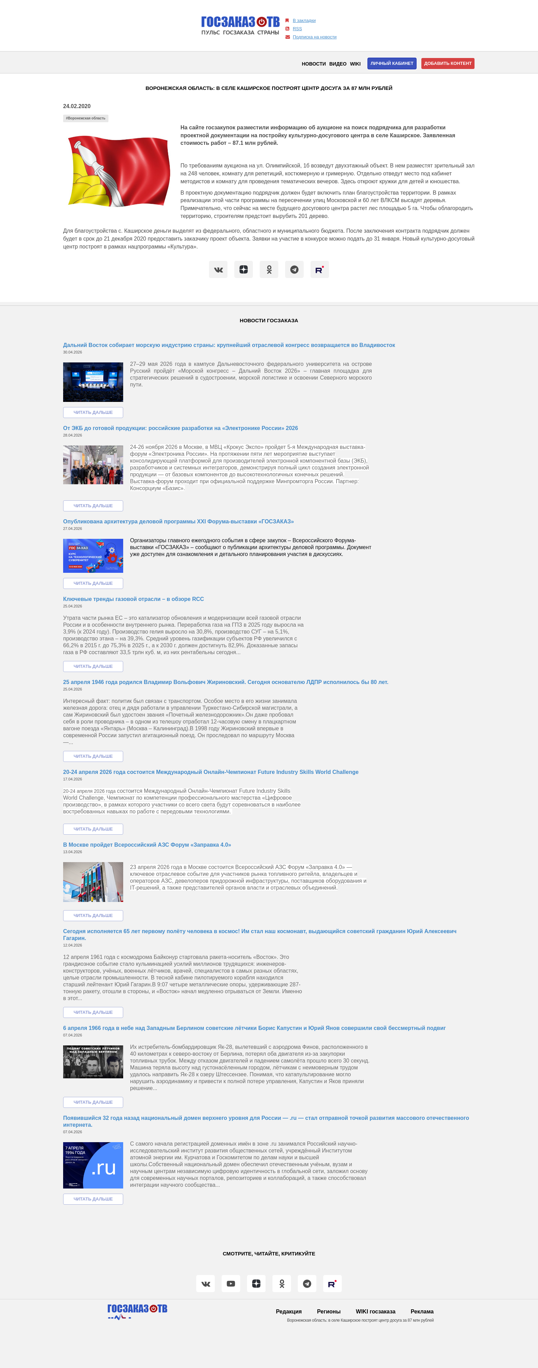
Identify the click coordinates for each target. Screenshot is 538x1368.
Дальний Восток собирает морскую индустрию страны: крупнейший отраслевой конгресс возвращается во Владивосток (229, 345)
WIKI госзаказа (375, 1311)
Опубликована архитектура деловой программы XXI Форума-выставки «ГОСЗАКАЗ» (178, 521)
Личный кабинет (392, 63)
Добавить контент (448, 63)
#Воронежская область (85, 118)
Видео (338, 64)
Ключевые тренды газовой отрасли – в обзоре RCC (133, 599)
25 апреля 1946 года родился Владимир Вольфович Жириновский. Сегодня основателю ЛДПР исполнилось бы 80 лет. (225, 682)
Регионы (329, 1311)
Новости (314, 64)
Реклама (422, 1311)
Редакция (289, 1311)
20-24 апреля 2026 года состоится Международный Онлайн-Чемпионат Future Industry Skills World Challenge (211, 772)
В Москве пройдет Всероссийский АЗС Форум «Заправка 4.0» (147, 845)
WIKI (355, 64)
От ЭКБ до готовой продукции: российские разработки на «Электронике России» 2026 (180, 428)
